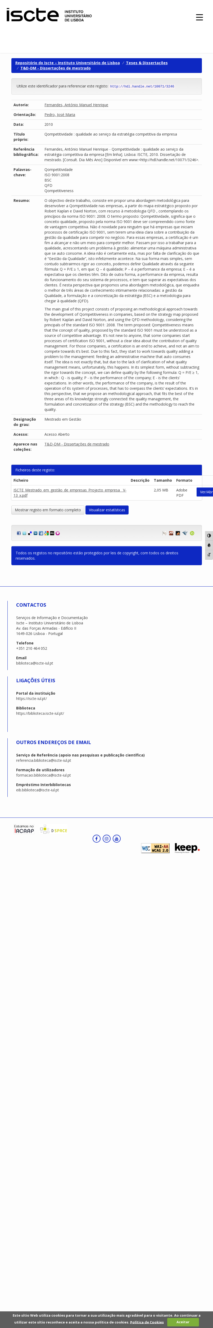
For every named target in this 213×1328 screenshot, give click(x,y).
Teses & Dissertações (147, 62)
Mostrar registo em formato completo (48, 509)
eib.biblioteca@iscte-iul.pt (37, 789)
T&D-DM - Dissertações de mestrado (55, 68)
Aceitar (182, 1322)
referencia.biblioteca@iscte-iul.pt (43, 760)
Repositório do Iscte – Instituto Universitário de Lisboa (67, 62)
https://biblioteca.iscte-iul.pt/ (40, 713)
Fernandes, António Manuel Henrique (76, 104)
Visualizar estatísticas (107, 509)
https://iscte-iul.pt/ (31, 698)
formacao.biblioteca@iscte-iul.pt (43, 775)
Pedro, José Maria (59, 114)
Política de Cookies (147, 1322)
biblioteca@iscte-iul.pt (34, 663)
